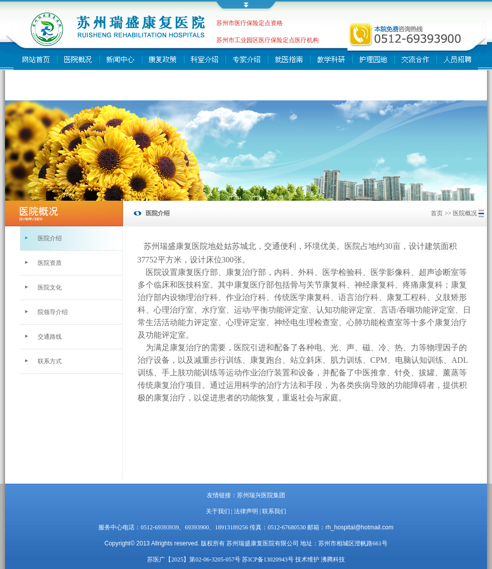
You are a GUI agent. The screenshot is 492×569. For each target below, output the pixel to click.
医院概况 (465, 213)
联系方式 (50, 361)
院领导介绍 (53, 312)
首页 (437, 213)
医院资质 (50, 262)
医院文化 (50, 287)
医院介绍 (50, 238)
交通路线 (50, 336)
